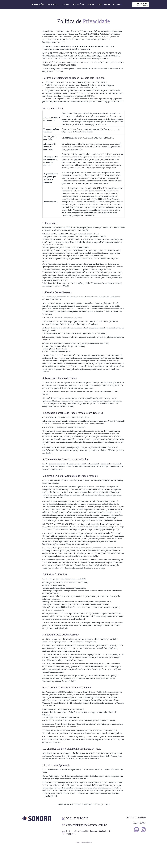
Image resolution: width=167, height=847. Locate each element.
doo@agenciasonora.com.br (52, 71)
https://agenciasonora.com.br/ (53, 42)
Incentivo (53, 4)
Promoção (38, 4)
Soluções (78, 4)
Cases (66, 4)
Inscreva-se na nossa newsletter (140, 4)
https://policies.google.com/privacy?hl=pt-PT (105, 530)
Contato (118, 4)
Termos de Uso (139, 823)
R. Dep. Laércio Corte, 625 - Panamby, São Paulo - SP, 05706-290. (88, 832)
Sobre (90, 4)
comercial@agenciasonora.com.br (86, 824)
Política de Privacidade (136, 817)
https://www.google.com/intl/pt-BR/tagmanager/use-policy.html (65, 544)
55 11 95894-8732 (77, 818)
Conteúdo (104, 4)
